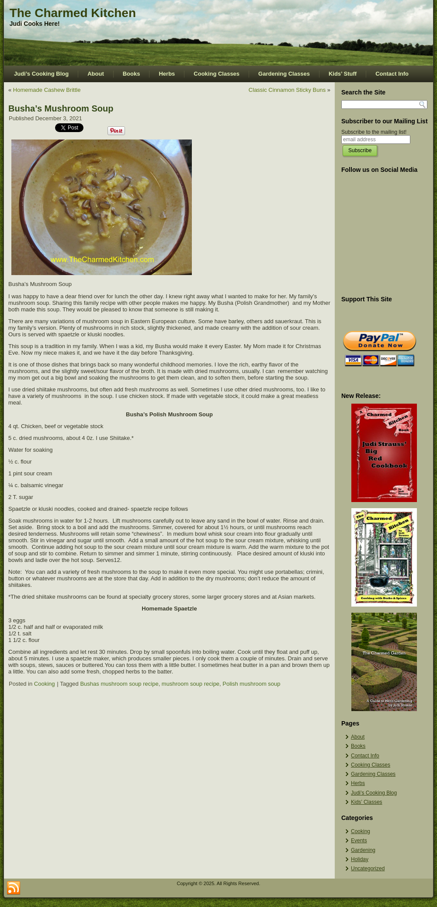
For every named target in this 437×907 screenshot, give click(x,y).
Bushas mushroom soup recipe (119, 683)
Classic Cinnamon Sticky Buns (287, 90)
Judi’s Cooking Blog (41, 73)
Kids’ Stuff (343, 73)
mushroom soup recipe (190, 683)
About (95, 73)
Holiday (359, 859)
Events (359, 840)
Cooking (44, 683)
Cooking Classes (216, 73)
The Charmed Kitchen (73, 13)
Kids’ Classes (366, 802)
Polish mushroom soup (251, 683)
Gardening (363, 850)
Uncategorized (368, 868)
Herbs (167, 73)
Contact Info (392, 73)
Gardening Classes (284, 73)
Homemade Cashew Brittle (47, 90)
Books (131, 73)
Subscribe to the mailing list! (373, 132)
